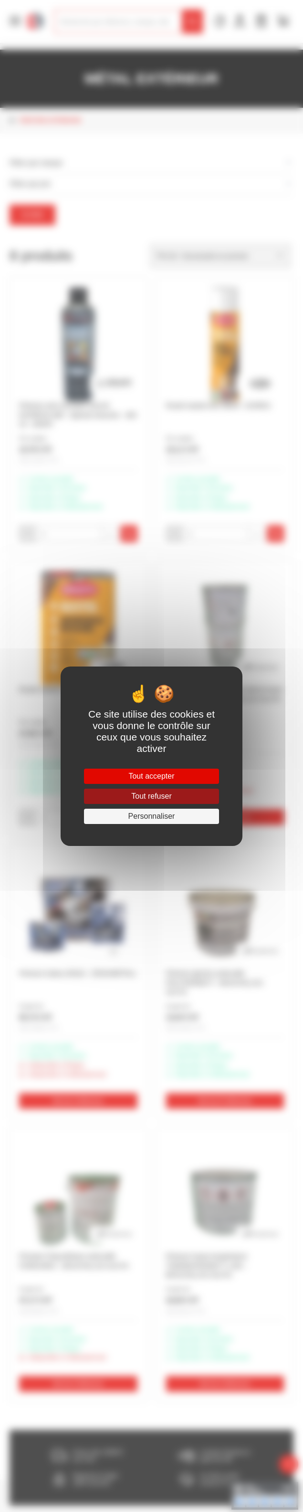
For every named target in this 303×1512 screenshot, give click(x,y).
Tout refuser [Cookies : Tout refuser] (151, 796)
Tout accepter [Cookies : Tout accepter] (151, 776)
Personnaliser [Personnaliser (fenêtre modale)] (151, 816)
